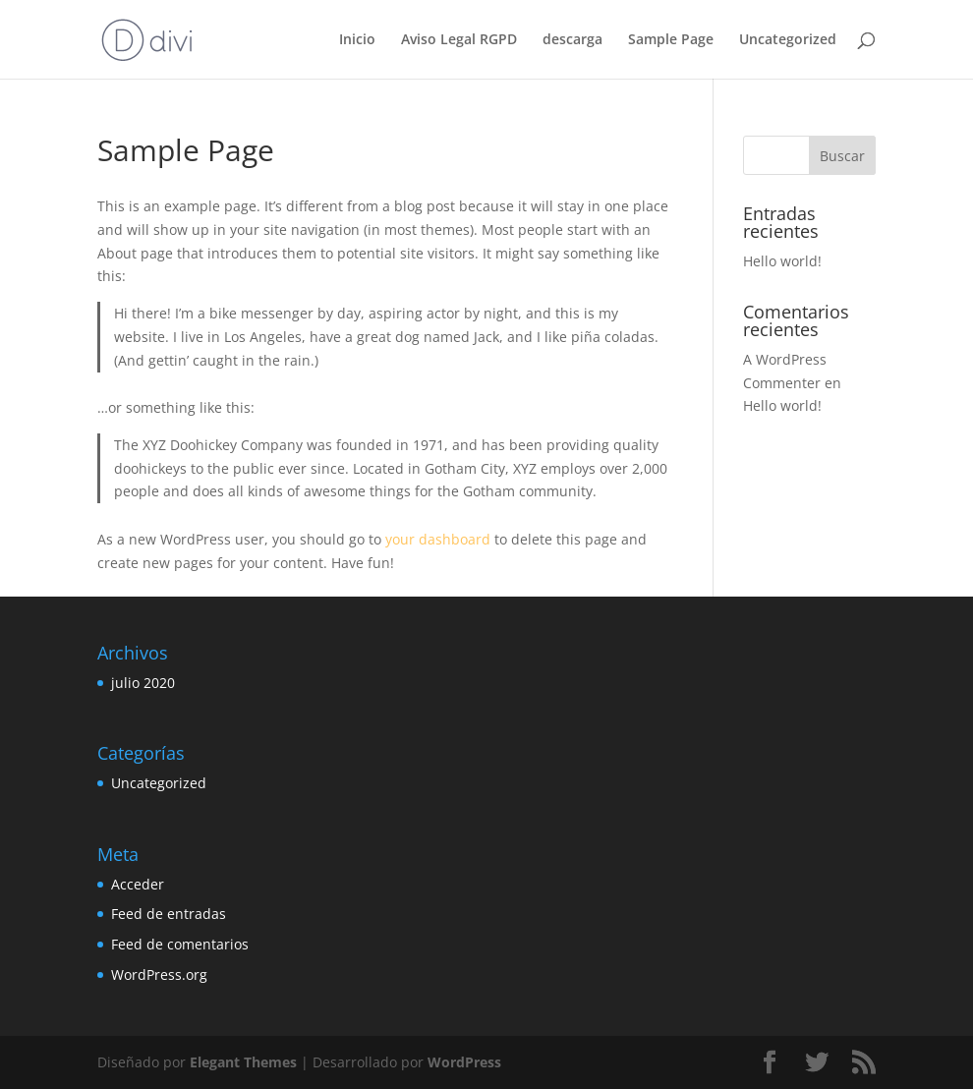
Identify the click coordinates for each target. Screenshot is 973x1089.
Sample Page (671, 40)
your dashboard (437, 539)
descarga (572, 40)
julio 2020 (143, 682)
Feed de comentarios (180, 944)
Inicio (357, 40)
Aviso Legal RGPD (459, 40)
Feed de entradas (168, 913)
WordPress (464, 1062)
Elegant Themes (243, 1062)
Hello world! (782, 261)
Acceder (137, 884)
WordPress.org (159, 974)
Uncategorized (787, 40)
